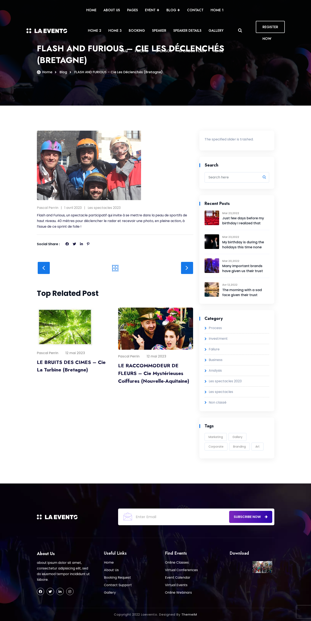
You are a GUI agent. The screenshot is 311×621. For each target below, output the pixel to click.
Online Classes (177, 562)
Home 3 (115, 30)
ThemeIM (189, 614)
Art (257, 446)
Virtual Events (176, 585)
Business (215, 359)
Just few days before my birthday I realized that (243, 221)
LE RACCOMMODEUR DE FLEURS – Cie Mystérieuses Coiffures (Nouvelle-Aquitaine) (153, 373)
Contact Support (118, 585)
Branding (239, 446)
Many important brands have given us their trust (242, 269)
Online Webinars (178, 592)
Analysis (215, 370)
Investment (218, 338)
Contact (195, 10)
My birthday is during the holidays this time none (243, 245)
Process (215, 328)
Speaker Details (187, 30)
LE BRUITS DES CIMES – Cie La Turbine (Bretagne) (71, 366)
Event (150, 10)
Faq (124, 51)
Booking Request (117, 577)
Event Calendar (177, 577)
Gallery (216, 30)
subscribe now (251, 516)
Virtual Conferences (181, 570)
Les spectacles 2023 (104, 207)
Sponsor (164, 51)
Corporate (216, 446)
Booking (137, 30)
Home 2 (94, 30)
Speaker (159, 30)
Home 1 (217, 10)
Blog (171, 10)
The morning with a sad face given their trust (242, 292)
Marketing (216, 437)
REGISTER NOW (270, 29)
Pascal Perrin (47, 207)
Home (91, 10)
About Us (112, 10)
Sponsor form (192, 51)
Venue (218, 51)
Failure (214, 349)
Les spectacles (221, 391)
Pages (132, 10)
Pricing (142, 51)
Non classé (217, 402)
